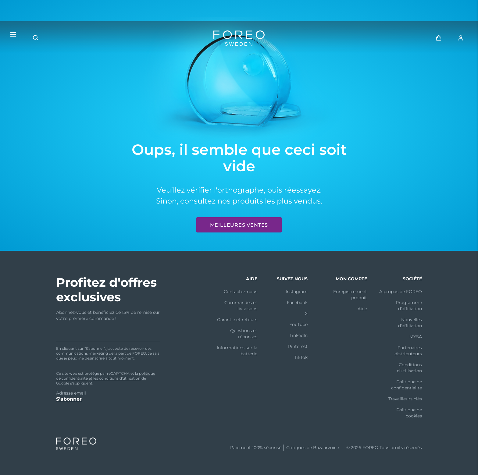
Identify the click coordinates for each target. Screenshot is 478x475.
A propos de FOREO (400, 291)
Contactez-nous (240, 291)
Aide (362, 308)
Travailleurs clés (405, 399)
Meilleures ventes (239, 225)
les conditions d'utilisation (117, 378)
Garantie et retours (237, 319)
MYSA (415, 336)
